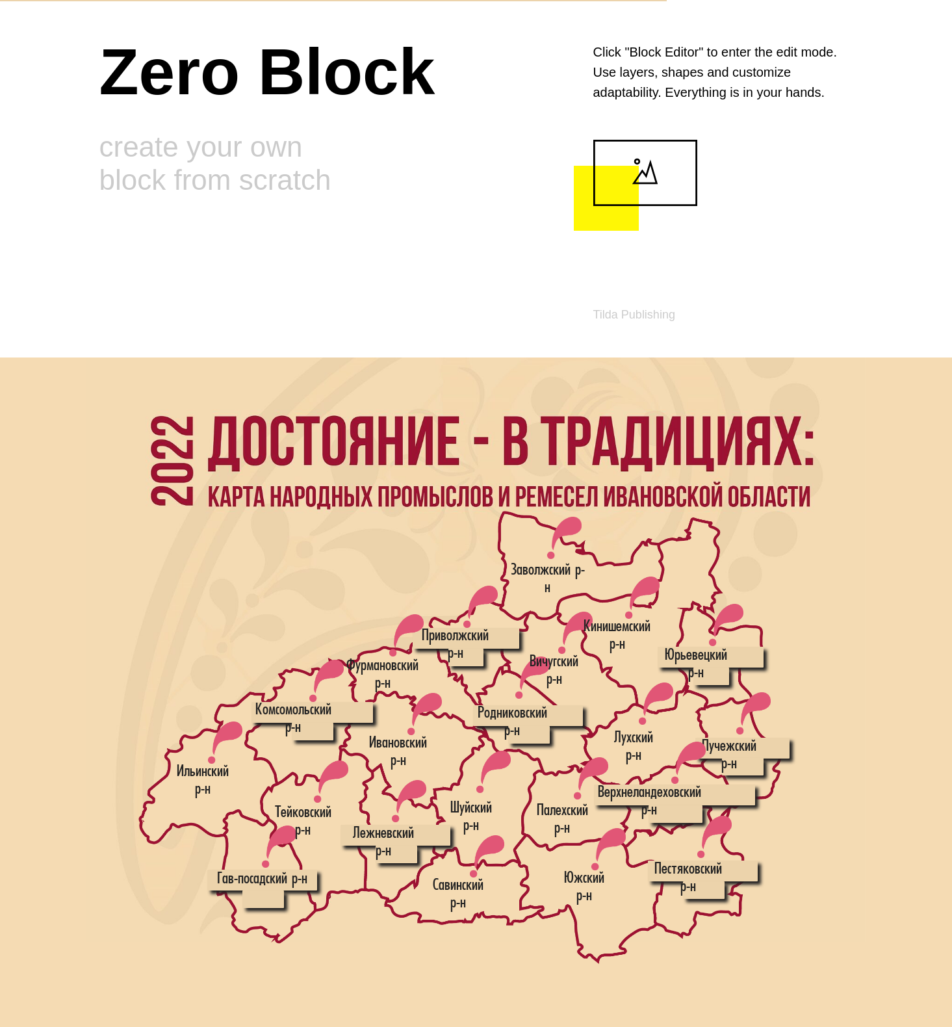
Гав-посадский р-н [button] (262, 879)
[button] (656, 703)
